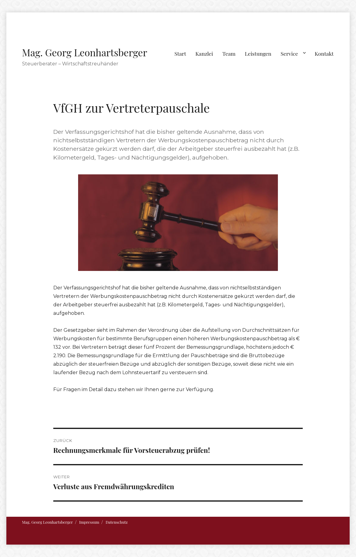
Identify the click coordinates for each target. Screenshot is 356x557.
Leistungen (258, 53)
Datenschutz (117, 522)
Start (180, 53)
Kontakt (324, 53)
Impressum (89, 522)
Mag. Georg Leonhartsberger (84, 52)
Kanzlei (204, 53)
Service (289, 53)
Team (228, 53)
